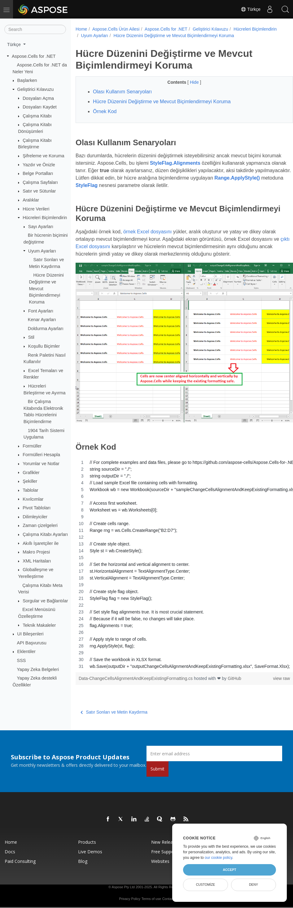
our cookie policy (218, 857)
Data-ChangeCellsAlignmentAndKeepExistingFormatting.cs (136, 673)
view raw (266, 673)
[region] (177, 559)
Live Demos (90, 847)
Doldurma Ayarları (45, 328)
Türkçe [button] (14, 44)
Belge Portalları (38, 173)
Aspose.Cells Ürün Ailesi (116, 29)
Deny (253, 884)
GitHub (234, 673)
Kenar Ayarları (42, 319)
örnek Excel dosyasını (147, 238)
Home (81, 29)
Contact (168, 894)
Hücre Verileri (36, 208)
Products (87, 837)
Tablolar (30, 490)
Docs (10, 847)
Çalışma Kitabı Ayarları (45, 534)
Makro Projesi (36, 551)
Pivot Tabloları (36, 507)
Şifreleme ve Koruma (43, 155)
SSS (21, 660)
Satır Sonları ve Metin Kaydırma (114, 707)
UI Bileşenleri (30, 633)
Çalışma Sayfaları (40, 182)
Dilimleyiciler (35, 516)
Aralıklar (31, 199)
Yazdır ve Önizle (39, 164)
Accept (229, 870)
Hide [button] (187, 88)
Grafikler (31, 472)
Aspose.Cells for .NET (34, 55)
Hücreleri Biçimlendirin (45, 217)
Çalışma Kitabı (37, 115)
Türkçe (250, 9)
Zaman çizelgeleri (40, 525)
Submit (157, 764)
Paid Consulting (20, 856)
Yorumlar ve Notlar (41, 463)
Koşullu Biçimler (44, 346)
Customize (205, 884)
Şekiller (30, 481)
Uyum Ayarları (42, 250)
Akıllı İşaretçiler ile (41, 543)
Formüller (32, 445)
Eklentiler (26, 651)
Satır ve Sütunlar (39, 191)
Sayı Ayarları (40, 226)
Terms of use (151, 894)
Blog (82, 856)
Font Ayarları (40, 310)
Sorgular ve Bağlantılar (45, 600)
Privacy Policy (129, 894)
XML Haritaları (37, 560)
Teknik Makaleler (39, 624)
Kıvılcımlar (33, 498)
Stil (31, 337)
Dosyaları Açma (38, 97)
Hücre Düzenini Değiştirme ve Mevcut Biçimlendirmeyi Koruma (141, 42)
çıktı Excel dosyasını (104, 253)
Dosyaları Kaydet (40, 106)
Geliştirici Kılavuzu (35, 89)
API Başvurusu (31, 642)
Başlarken (27, 80)
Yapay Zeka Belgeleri (38, 669)
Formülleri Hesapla (41, 454)
